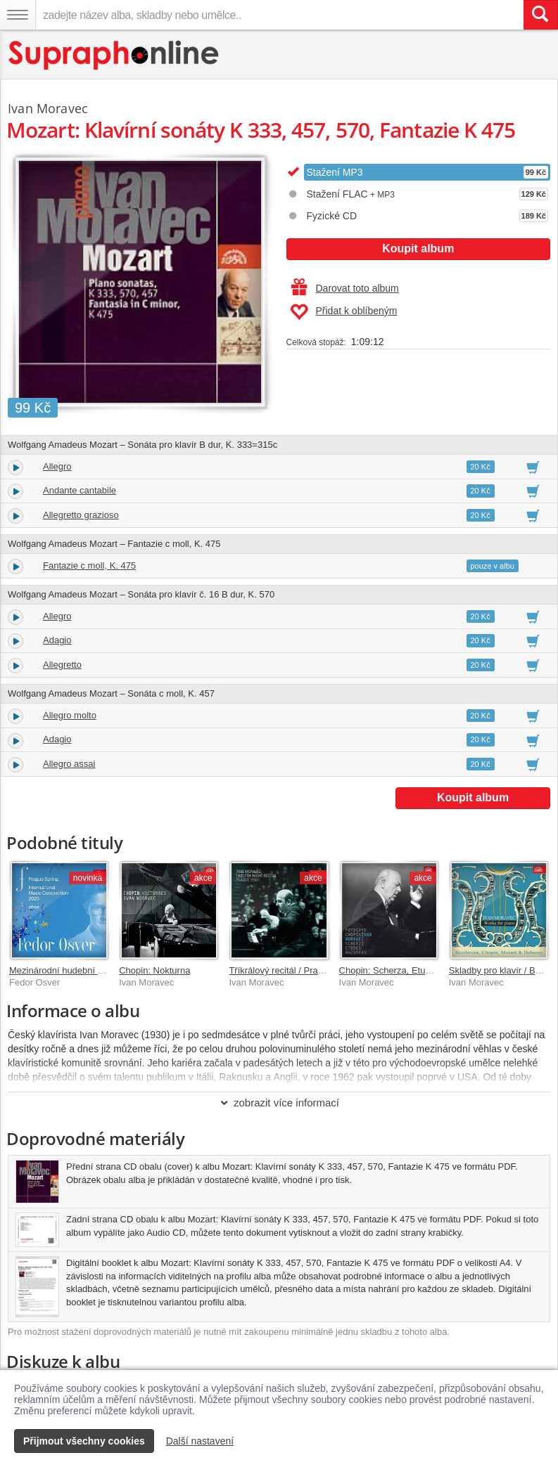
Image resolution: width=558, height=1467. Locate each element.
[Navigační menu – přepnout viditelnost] (17, 15)
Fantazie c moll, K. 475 (89, 565)
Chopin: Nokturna (154, 970)
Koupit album (418, 248)
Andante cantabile (79, 490)
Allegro (57, 466)
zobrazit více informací (279, 1103)
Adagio (57, 640)
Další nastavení (200, 1441)
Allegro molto (69, 715)
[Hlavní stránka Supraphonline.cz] (114, 55)
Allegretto (62, 664)
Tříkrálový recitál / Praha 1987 (289, 970)
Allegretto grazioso (81, 515)
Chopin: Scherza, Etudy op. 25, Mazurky (421, 970)
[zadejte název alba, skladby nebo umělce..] (279, 15)
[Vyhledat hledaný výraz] (540, 15)
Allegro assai (69, 763)
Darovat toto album (345, 288)
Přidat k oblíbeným (344, 312)
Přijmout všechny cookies (84, 1441)
